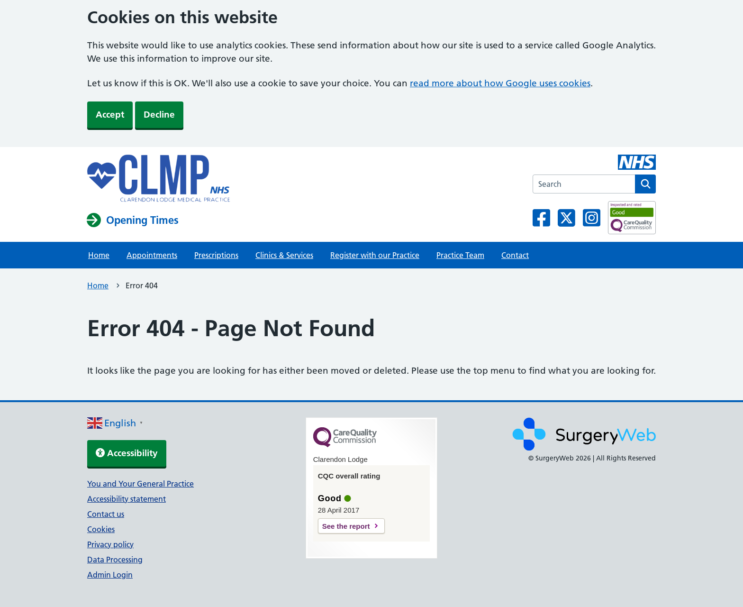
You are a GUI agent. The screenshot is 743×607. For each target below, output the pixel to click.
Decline (159, 114)
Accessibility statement (126, 499)
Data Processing (115, 559)
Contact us (105, 514)
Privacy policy (110, 544)
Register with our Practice (374, 255)
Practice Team (460, 255)
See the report (346, 526)
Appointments (152, 255)
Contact (515, 255)
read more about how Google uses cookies (500, 83)
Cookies (101, 529)
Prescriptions (216, 255)
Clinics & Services (284, 255)
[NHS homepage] (158, 179)
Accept (110, 114)
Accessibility (127, 453)
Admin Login (110, 574)
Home (98, 255)
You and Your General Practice (140, 483)
